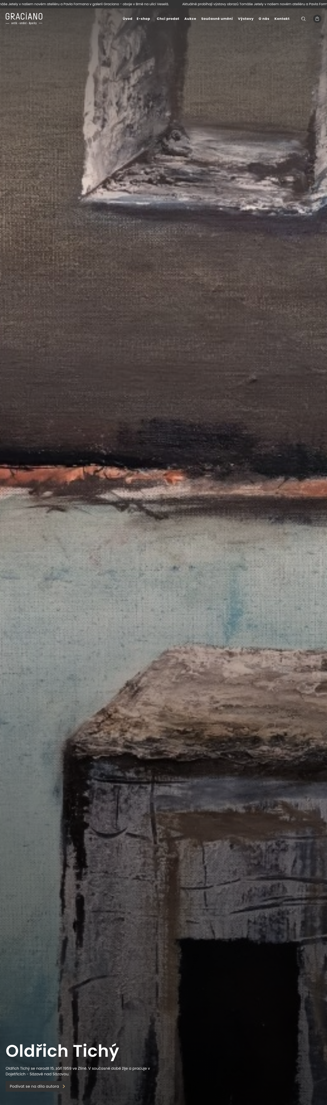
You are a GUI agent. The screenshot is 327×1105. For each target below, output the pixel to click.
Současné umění (217, 18)
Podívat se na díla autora (38, 1086)
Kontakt (282, 18)
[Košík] (317, 19)
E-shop (143, 18)
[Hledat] (303, 18)
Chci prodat (168, 18)
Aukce (190, 18)
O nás (264, 18)
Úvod (128, 18)
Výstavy (246, 18)
